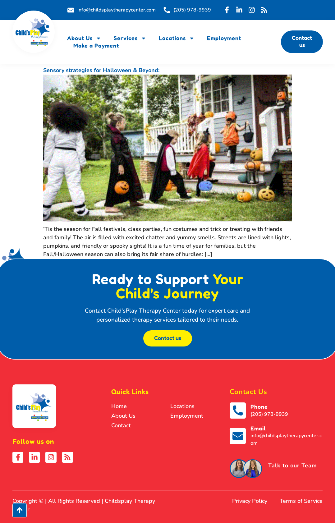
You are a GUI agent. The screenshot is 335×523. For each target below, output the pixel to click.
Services (130, 38)
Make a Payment (96, 45)
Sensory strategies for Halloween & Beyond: (101, 70)
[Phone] (238, 410)
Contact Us (248, 392)
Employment (224, 37)
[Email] (238, 436)
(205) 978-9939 (269, 414)
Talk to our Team (292, 465)
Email (258, 428)
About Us (84, 38)
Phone (259, 406)
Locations (177, 38)
